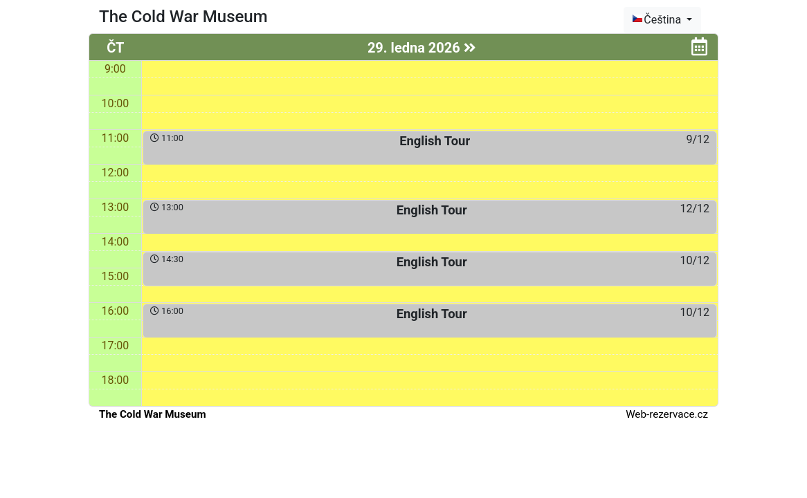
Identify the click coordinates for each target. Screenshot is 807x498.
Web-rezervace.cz (667, 414)
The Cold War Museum (152, 414)
